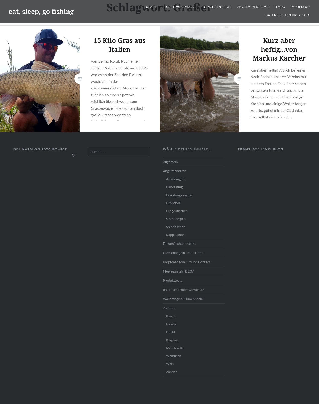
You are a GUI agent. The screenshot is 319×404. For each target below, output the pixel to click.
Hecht (170, 332)
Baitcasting (174, 187)
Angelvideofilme (253, 7)
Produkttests (172, 280)
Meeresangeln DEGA (178, 271)
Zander (171, 372)
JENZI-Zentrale (218, 7)
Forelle (171, 324)
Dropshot (173, 203)
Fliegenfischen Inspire (179, 243)
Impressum (300, 7)
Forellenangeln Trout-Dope (183, 253)
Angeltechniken (174, 171)
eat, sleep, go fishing (41, 11)
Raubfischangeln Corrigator (183, 289)
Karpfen (172, 340)
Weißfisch (173, 356)
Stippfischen (175, 234)
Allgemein (170, 162)
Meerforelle (175, 348)
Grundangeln (176, 218)
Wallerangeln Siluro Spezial (183, 299)
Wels (170, 364)
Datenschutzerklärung (287, 15)
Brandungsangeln (179, 195)
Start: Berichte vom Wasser (172, 7)
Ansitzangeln (176, 179)
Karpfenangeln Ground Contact (186, 262)
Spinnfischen (175, 227)
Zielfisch (169, 308)
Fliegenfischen (177, 211)
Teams (279, 7)
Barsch (171, 316)
